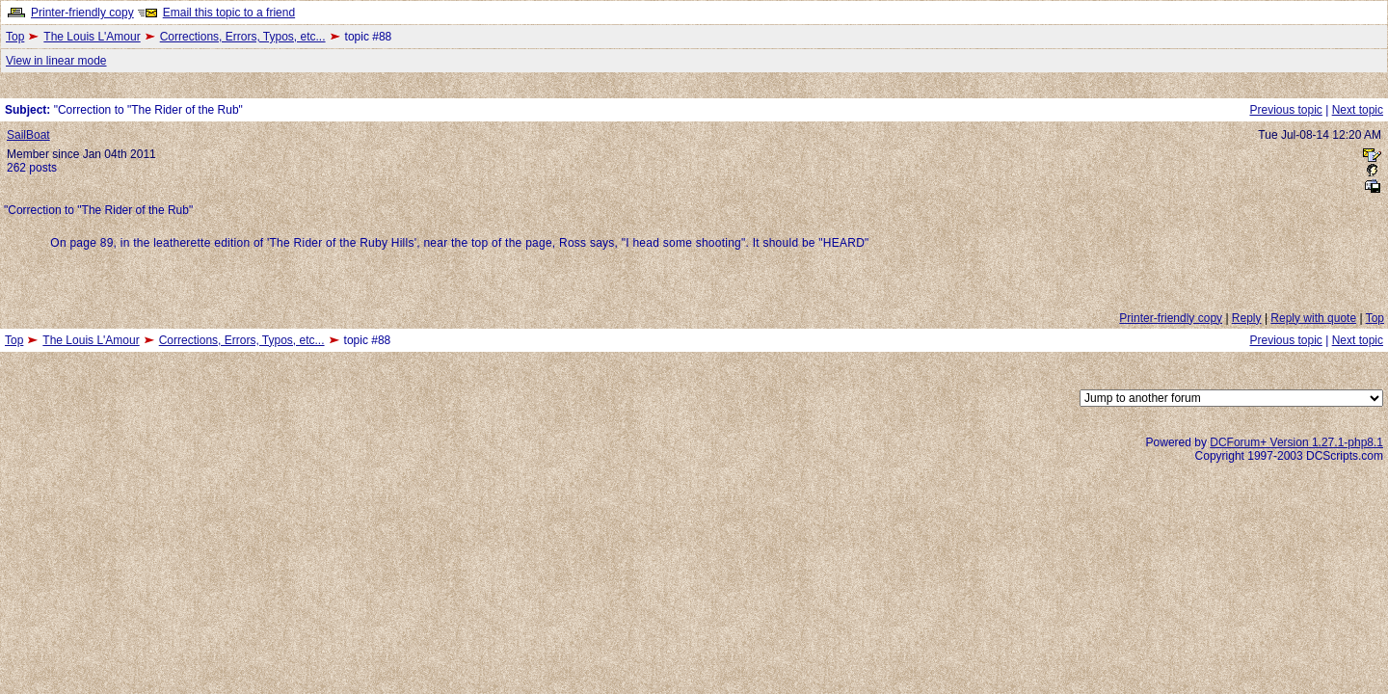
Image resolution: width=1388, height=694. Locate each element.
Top (15, 36)
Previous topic (1285, 110)
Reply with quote (1313, 318)
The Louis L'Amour (91, 36)
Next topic (1357, 110)
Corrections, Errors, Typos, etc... (243, 36)
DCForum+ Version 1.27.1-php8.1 (1296, 442)
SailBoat (28, 135)
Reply (1247, 318)
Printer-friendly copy (82, 12)
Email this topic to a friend (229, 12)
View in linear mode (56, 60)
